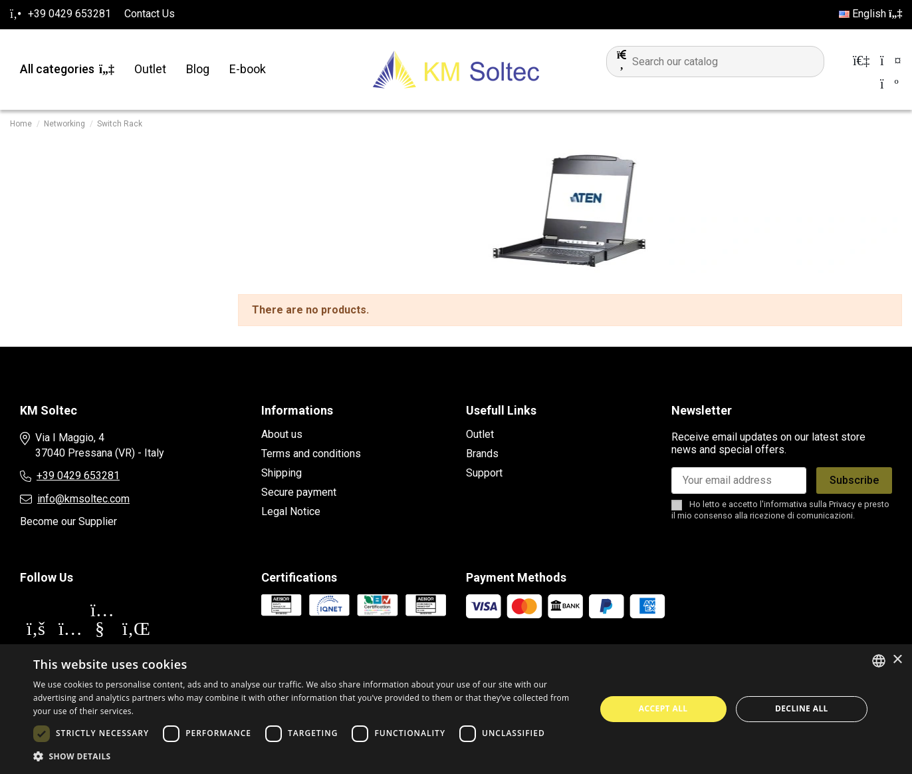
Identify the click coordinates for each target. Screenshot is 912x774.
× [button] (897, 660)
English (870, 13)
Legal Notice (290, 511)
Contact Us (149, 13)
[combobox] (878, 661)
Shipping (281, 473)
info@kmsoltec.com (83, 498)
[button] (305, 756)
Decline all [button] (801, 708)
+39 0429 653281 (78, 475)
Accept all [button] (663, 708)
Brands (482, 453)
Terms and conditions (311, 453)
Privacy (842, 504)
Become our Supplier (68, 521)
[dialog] (456, 709)
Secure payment (298, 492)
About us (281, 434)
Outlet (480, 434)
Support (484, 473)
